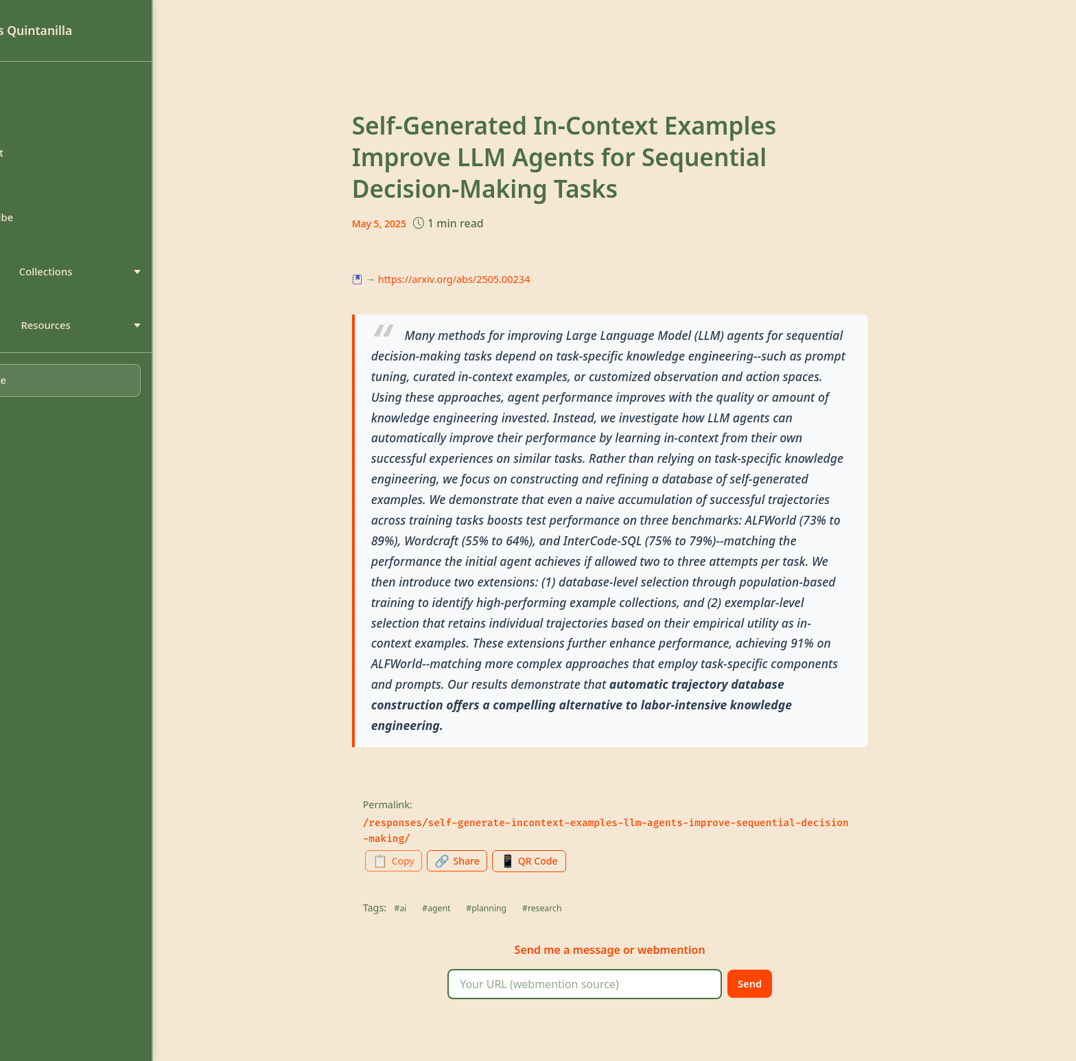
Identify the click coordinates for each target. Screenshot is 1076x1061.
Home (39, 89)
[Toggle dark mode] (109, 399)
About (39, 124)
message (634, 951)
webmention (709, 951)
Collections (110, 285)
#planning (529, 909)
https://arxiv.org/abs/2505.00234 (492, 279)
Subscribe (49, 228)
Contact (43, 158)
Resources (110, 341)
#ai (438, 909)
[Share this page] (505, 862)
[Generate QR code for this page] (583, 861)
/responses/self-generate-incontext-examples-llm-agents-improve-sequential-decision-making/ (644, 831)
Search (41, 193)
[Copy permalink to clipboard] (436, 862)
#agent (476, 909)
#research (586, 909)
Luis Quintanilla (75, 30)
